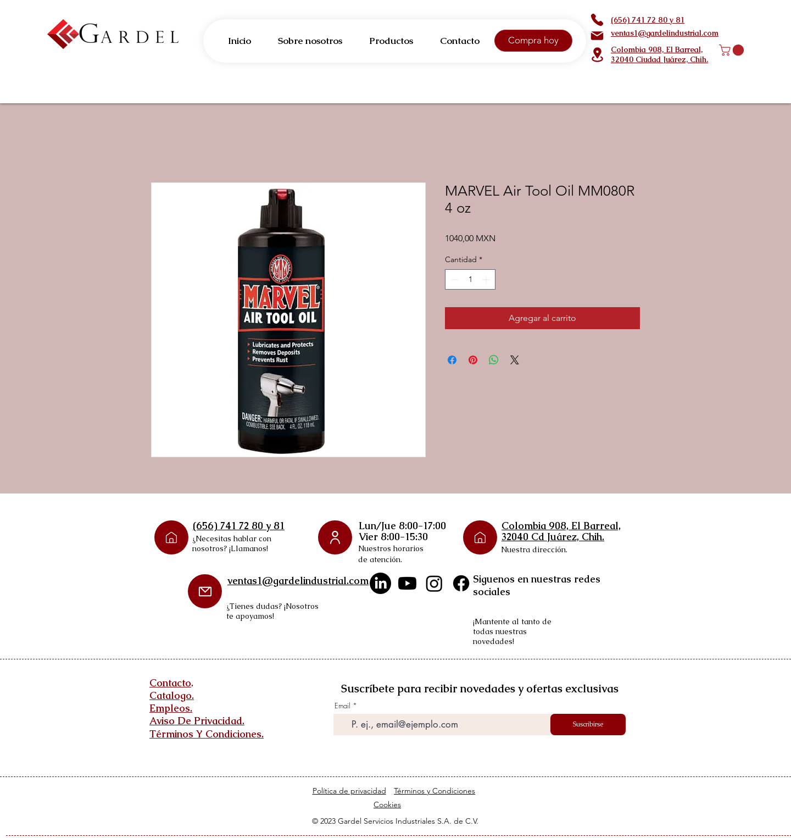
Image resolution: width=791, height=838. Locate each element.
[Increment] (487, 279)
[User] (335, 537)
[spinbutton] (470, 279)
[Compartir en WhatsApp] (493, 360)
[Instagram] (434, 583)
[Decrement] (453, 279)
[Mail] (597, 36)
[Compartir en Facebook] (452, 360)
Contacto (170, 682)
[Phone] (597, 20)
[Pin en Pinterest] (473, 360)
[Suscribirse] (588, 724)
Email (342, 705)
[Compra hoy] (533, 41)
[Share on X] (514, 360)
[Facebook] (461, 583)
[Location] (597, 54)
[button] (733, 50)
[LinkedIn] (380, 583)
